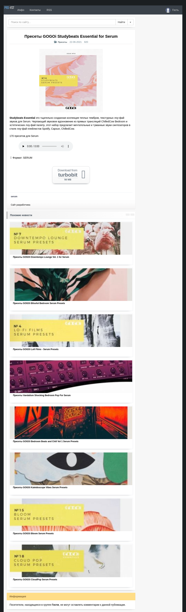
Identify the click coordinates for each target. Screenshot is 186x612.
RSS (60, 10)
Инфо (31, 10)
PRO (14, 10)
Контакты (46, 10)
